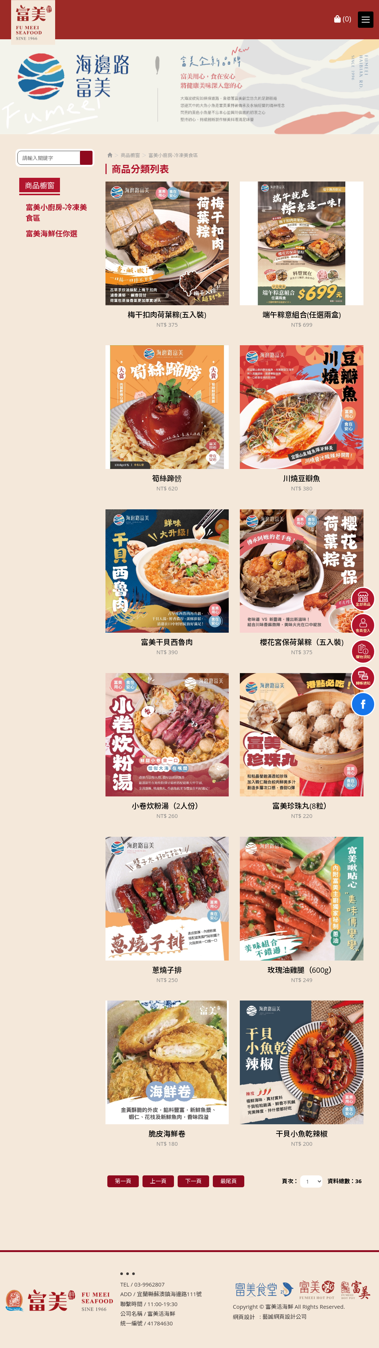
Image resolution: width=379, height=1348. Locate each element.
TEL (124, 1284)
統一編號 (131, 1323)
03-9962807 (149, 1284)
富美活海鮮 (33, 22)
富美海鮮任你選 (51, 234)
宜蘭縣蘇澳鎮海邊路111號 (169, 1294)
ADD (126, 1294)
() (342, 19)
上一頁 (158, 1181)
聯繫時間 (131, 1304)
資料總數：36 (345, 1181)
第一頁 (123, 1181)
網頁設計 (244, 1317)
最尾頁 (228, 1181)
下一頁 (193, 1181)
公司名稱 (131, 1313)
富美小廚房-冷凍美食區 (56, 212)
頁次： (290, 1181)
